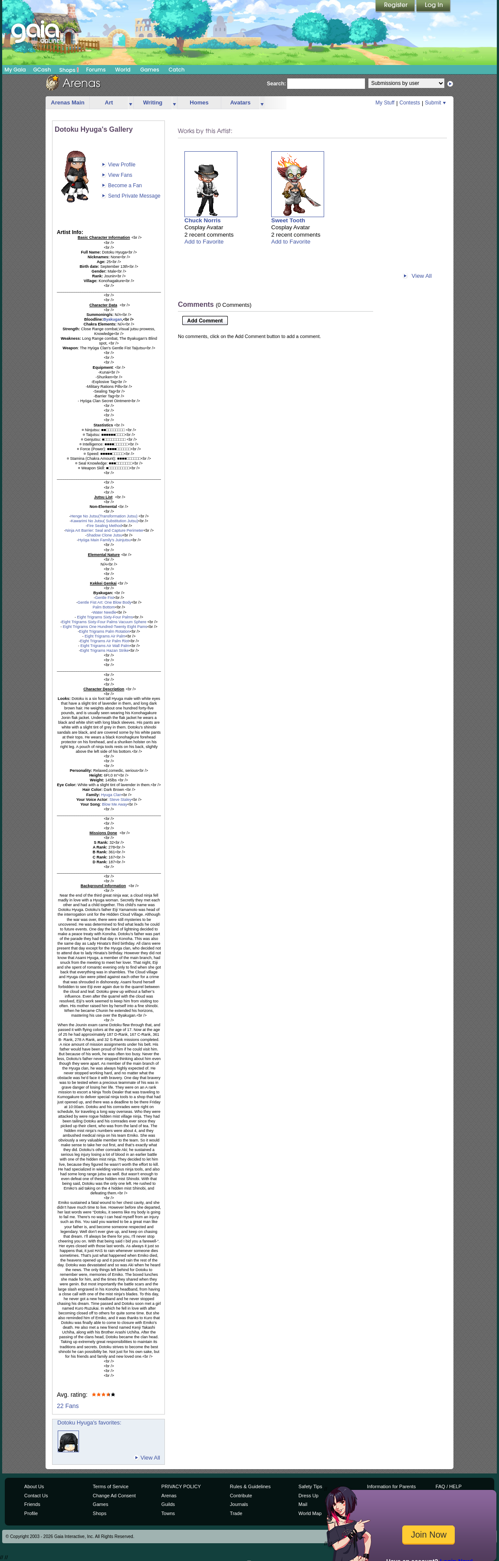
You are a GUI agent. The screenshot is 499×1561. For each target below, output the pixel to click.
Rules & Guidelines (250, 1486)
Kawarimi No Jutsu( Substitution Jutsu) (104, 521)
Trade (236, 1513)
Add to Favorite (203, 241)
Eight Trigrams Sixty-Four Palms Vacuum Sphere (105, 622)
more (130, 103)
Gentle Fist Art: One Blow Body (104, 602)
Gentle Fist (104, 597)
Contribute (241, 1495)
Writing (153, 102)
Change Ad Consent (114, 1495)
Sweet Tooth (288, 220)
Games (149, 69)
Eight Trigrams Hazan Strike (104, 650)
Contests (410, 103)
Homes (199, 102)
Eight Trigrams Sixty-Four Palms (104, 617)
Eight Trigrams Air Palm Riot (104, 641)
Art (109, 102)
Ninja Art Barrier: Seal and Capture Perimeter (105, 530)
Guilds (168, 1504)
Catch (177, 69)
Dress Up (308, 1495)
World (123, 69)
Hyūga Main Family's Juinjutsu (104, 540)
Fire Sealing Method (104, 526)
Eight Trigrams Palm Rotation (104, 631)
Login (433, 6)
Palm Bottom (103, 607)
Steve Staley (120, 799)
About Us (34, 1486)
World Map (310, 1513)
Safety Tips (310, 1486)
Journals (239, 1504)
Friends (32, 1504)
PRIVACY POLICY (181, 1486)
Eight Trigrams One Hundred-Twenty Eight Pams (104, 626)
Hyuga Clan (111, 795)
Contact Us (36, 1495)
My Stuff (384, 103)
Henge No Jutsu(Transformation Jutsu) (104, 516)
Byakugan (112, 319)
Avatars (240, 102)
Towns (168, 1513)
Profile (31, 1513)
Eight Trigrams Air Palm (104, 636)
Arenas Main (67, 102)
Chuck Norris (202, 220)
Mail (303, 1504)
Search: (276, 84)
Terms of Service (110, 1486)
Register (395, 6)
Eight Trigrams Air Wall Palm (104, 646)
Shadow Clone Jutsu (104, 535)
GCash (42, 69)
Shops (69, 69)
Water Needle (104, 612)
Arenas (169, 1495)
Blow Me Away (114, 804)
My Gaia (15, 69)
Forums (95, 69)
